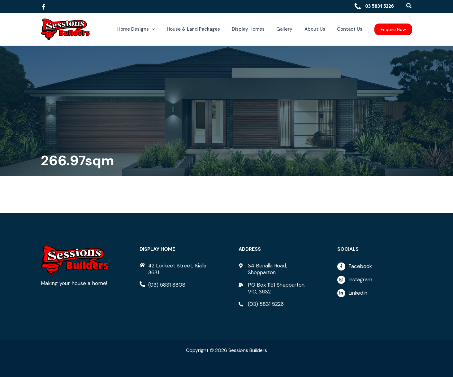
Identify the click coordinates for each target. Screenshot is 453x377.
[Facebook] (43, 7)
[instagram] (374, 281)
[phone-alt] (162, 284)
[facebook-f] (374, 268)
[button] (409, 6)
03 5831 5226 (374, 6)
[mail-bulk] (276, 288)
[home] (177, 269)
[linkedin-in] (374, 293)
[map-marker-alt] (276, 269)
